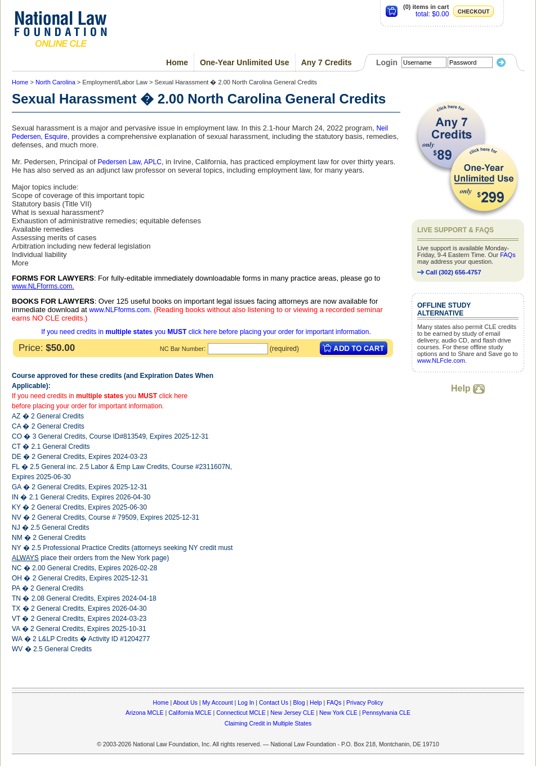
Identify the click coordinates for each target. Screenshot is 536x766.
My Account (217, 702)
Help (468, 388)
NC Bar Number (182, 348)
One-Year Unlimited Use (244, 62)
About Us (185, 702)
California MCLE (189, 712)
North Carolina (55, 82)
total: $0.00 (432, 14)
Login (386, 62)
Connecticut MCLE (241, 712)
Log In (246, 702)
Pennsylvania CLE (386, 712)
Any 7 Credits (326, 62)
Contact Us (273, 702)
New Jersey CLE (292, 712)
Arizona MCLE (145, 712)
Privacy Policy (364, 702)
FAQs (508, 254)
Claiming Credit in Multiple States (268, 723)
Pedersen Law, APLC (129, 162)
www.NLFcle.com (441, 360)
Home (177, 62)
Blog (299, 702)
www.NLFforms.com (42, 286)
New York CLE (338, 712)
